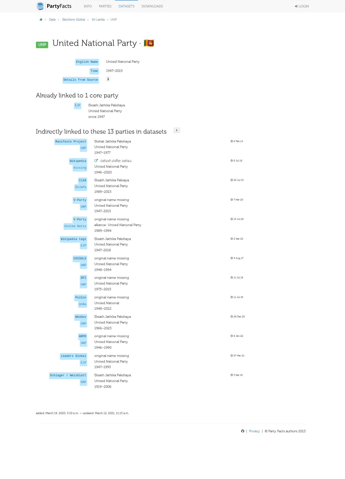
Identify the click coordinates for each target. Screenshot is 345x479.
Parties (105, 6)
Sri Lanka (98, 19)
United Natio (75, 226)
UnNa (82, 304)
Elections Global (73, 19)
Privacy (254, 431)
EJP (77, 105)
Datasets (126, 6)
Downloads (152, 6)
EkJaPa (80, 187)
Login (302, 6)
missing (80, 168)
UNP (83, 148)
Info (88, 6)
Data (52, 19)
